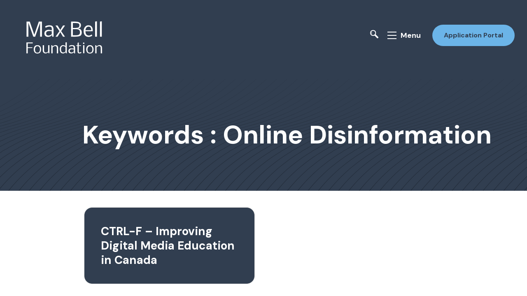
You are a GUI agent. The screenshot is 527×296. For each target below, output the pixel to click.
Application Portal (472, 34)
